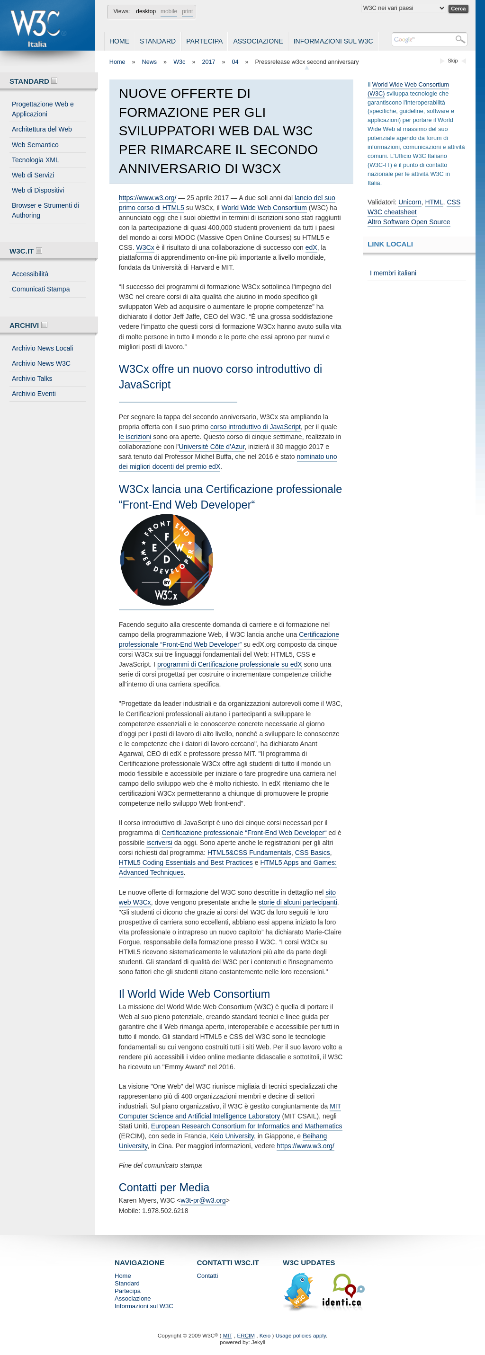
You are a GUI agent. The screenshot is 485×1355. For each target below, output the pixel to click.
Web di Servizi (33, 175)
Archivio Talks (32, 378)
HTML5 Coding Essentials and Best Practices (186, 862)
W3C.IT (25, 251)
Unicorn (409, 202)
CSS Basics (312, 852)
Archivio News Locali (42, 348)
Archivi (28, 325)
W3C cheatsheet (392, 212)
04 (235, 62)
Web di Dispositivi (38, 190)
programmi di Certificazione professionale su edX (229, 664)
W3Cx (145, 247)
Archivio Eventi (34, 393)
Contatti (207, 1275)
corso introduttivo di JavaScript (255, 427)
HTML (434, 202)
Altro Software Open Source (409, 222)
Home (119, 41)
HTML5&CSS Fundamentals (249, 852)
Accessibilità (30, 274)
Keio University (232, 1136)
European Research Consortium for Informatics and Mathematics (246, 1126)
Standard (158, 41)
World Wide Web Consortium (264, 207)
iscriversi (159, 842)
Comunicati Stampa (41, 289)
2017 (208, 62)
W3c (179, 62)
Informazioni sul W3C (333, 41)
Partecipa (204, 41)
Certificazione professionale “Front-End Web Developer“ (244, 832)
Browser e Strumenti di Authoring (45, 210)
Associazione (258, 41)
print (187, 11)
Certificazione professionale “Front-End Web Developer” (229, 639)
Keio (265, 1335)
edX (311, 247)
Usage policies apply (301, 1335)
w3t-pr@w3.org (202, 1200)
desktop (146, 11)
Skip (453, 60)
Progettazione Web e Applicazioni (43, 109)
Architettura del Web (42, 129)
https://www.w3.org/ (148, 198)
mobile (169, 11)
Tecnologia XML (35, 160)
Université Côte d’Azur (212, 446)
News (149, 62)
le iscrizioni (135, 436)
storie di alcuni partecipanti (298, 902)
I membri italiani (393, 273)
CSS (453, 202)
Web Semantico (35, 145)
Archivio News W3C (41, 363)
